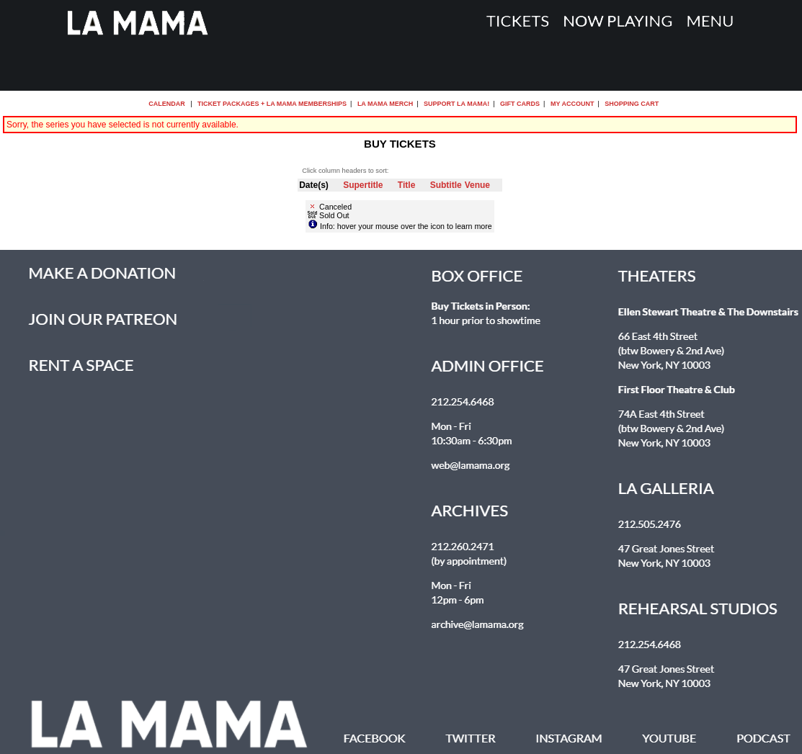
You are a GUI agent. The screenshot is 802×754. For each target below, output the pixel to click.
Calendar (166, 103)
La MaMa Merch (385, 103)
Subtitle (446, 185)
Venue (477, 185)
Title (406, 185)
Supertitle (363, 185)
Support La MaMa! (456, 103)
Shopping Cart (632, 103)
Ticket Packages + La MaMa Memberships (272, 103)
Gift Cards (520, 103)
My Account (571, 103)
